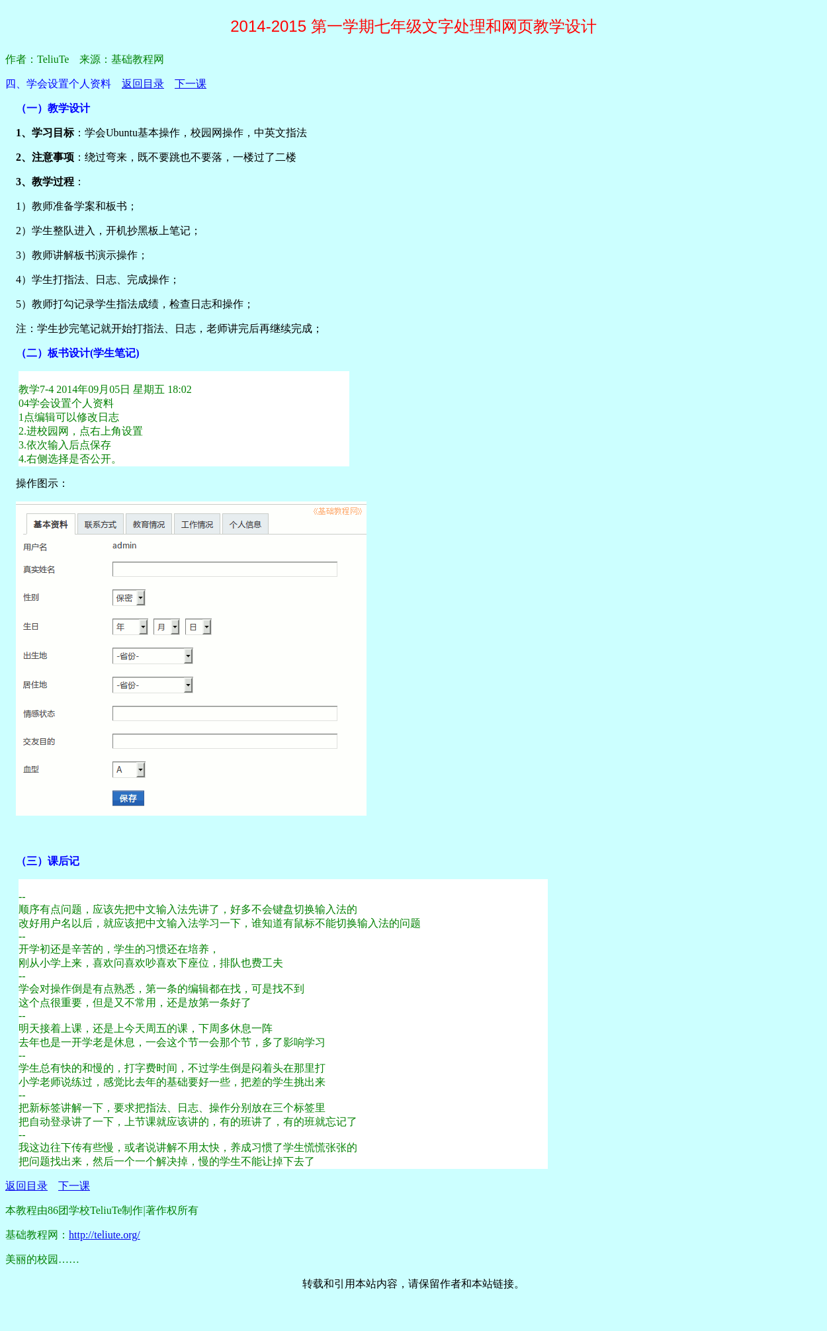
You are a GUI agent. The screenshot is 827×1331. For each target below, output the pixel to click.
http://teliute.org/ (104, 1234)
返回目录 (143, 83)
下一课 (190, 83)
